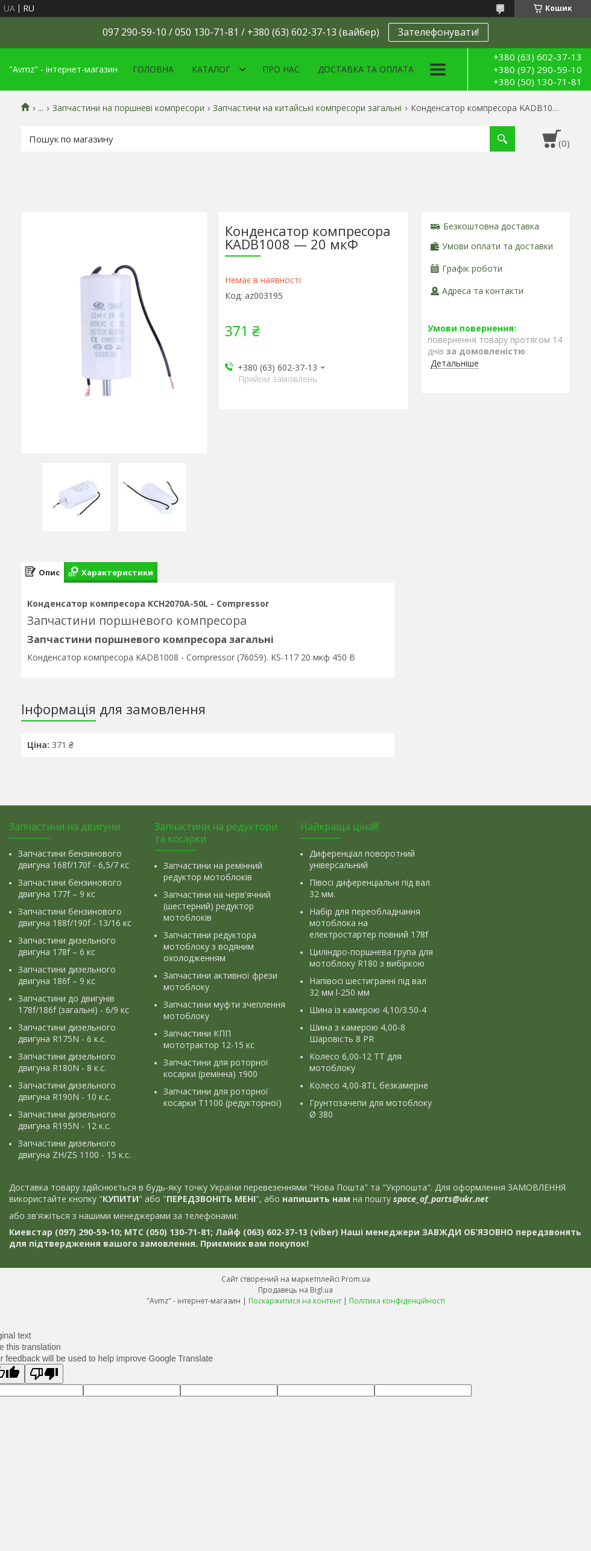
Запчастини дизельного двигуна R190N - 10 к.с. (67, 1090)
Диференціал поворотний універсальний (362, 859)
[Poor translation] (44, 1374)
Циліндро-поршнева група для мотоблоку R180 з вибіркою (371, 957)
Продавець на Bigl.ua (295, 1290)
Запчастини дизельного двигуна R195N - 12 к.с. (67, 1119)
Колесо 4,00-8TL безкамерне (368, 1085)
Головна (153, 69)
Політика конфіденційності (397, 1301)
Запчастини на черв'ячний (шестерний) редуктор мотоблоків (217, 906)
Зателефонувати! (438, 32)
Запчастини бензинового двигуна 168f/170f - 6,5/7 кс (73, 859)
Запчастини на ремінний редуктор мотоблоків (212, 871)
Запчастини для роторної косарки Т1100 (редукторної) (222, 1097)
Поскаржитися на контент (294, 1301)
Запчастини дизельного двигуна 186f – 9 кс (67, 975)
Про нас (281, 69)
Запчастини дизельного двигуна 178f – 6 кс (67, 946)
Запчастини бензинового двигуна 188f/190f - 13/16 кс (74, 917)
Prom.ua (355, 1279)
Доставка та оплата (366, 69)
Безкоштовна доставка (491, 226)
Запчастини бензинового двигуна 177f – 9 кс (70, 888)
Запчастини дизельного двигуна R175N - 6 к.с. (67, 1033)
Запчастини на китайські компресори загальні (307, 108)
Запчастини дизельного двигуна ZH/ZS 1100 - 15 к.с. (74, 1148)
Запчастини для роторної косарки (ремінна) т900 (215, 1068)
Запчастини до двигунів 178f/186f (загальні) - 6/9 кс (73, 1004)
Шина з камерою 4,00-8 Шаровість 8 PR (357, 1033)
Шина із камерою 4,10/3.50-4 (367, 1009)
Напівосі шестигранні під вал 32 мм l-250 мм (367, 986)
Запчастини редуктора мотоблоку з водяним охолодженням (209, 946)
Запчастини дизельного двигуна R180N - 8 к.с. (67, 1062)
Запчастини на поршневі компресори (128, 108)
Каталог (211, 69)
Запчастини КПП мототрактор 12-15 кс (208, 1039)
